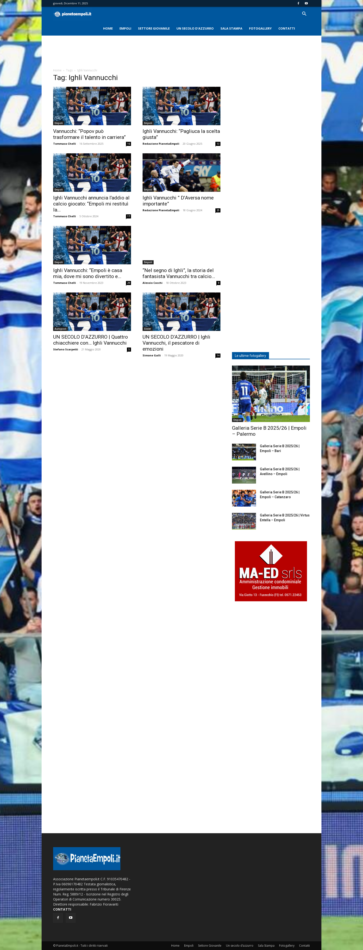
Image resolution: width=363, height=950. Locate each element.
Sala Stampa (231, 28)
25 (218, 210)
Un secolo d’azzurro (195, 28)
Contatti (286, 28)
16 (128, 143)
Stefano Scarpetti (65, 349)
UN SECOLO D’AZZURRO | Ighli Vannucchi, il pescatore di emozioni (176, 343)
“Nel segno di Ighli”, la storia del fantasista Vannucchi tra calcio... (179, 273)
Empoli (125, 28)
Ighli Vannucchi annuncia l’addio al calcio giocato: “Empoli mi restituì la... (91, 204)
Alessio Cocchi (153, 283)
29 (128, 283)
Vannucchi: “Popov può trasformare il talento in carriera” (89, 134)
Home (108, 28)
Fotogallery (260, 28)
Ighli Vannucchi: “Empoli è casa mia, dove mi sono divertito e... (87, 273)
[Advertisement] (181, 52)
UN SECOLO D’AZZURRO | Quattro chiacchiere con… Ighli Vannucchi (90, 340)
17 (128, 216)
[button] (304, 14)
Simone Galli (152, 355)
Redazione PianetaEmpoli (161, 143)
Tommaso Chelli (64, 143)
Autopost (60, 328)
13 (218, 143)
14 (218, 355)
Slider (147, 328)
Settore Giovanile (154, 28)
